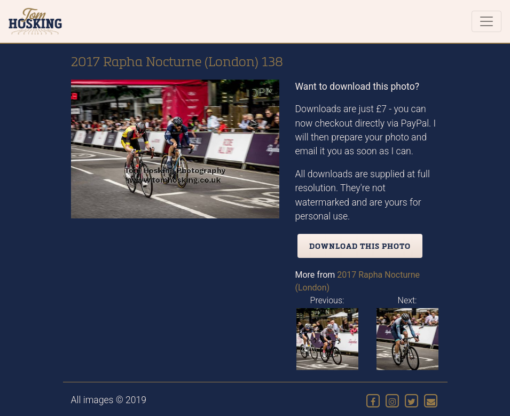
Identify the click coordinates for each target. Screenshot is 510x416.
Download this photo (360, 246)
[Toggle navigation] (486, 21)
